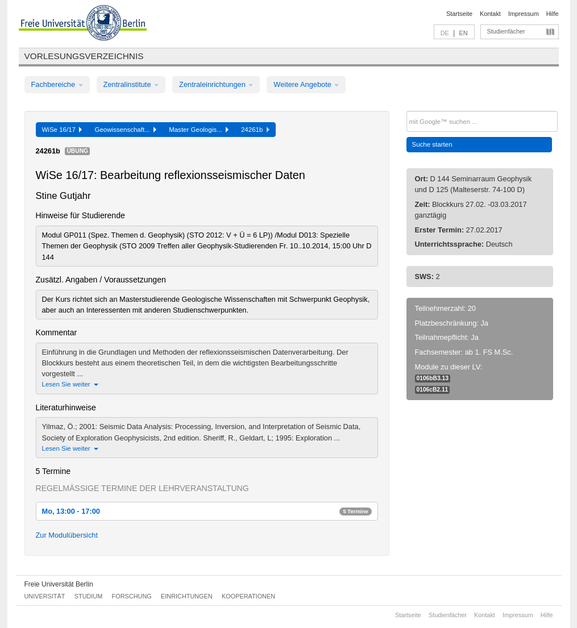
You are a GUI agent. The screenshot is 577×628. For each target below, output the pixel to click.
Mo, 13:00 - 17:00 (207, 511)
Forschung (132, 596)
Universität (44, 596)
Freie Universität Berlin (58, 584)
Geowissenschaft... (125, 129)
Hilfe (552, 13)
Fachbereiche (57, 84)
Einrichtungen (187, 596)
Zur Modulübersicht (67, 535)
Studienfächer (506, 31)
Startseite (459, 13)
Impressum (523, 13)
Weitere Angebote (306, 84)
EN (463, 33)
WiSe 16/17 (62, 129)
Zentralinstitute (131, 84)
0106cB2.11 (433, 389)
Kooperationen (248, 596)
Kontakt (490, 13)
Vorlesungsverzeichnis (84, 56)
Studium (88, 596)
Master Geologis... (199, 129)
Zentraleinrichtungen (216, 84)
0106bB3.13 (433, 378)
